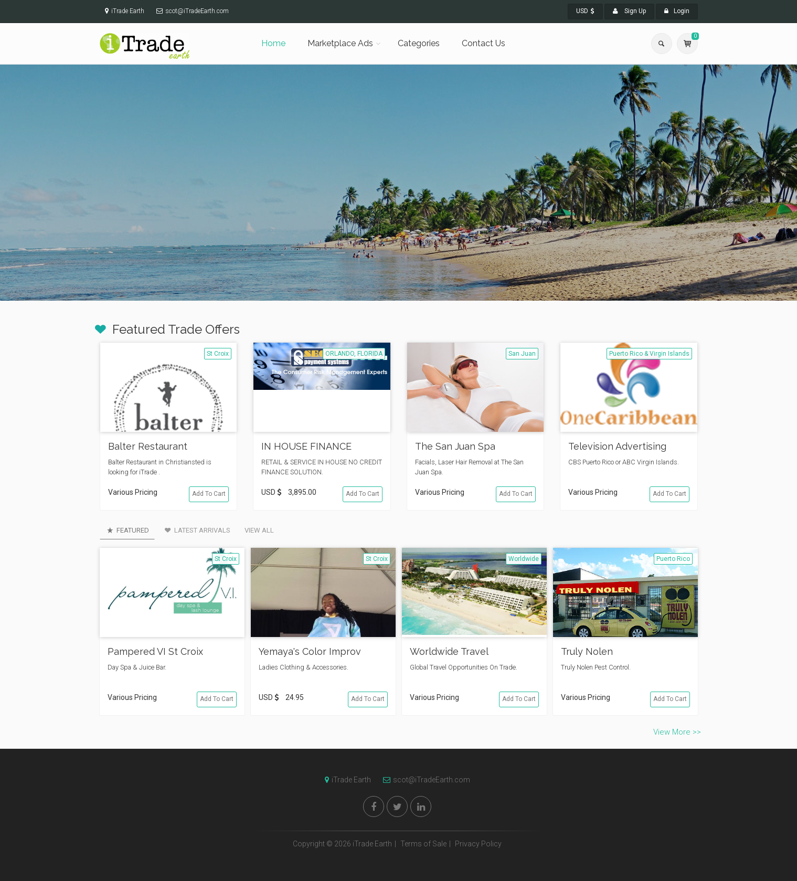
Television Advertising (617, 446)
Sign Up (629, 11)
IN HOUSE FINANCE (306, 446)
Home (273, 43)
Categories (419, 43)
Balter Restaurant (147, 446)
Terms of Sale (423, 844)
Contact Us (483, 43)
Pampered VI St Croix (155, 651)
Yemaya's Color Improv (310, 651)
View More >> (677, 732)
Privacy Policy (478, 844)
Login (676, 11)
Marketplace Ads (340, 43)
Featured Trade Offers (176, 329)
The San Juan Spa (455, 446)
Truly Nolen (587, 651)
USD (585, 11)
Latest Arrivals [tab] (196, 530)
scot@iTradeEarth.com (424, 780)
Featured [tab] (127, 530)
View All (259, 530)
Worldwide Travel (449, 651)
